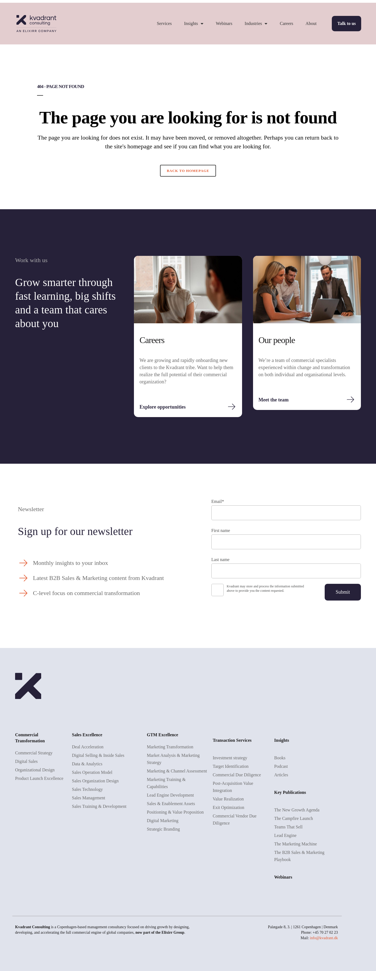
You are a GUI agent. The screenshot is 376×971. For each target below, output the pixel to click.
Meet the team (274, 400)
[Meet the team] (350, 399)
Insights (194, 24)
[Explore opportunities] (232, 407)
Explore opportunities (162, 407)
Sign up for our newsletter (75, 531)
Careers (286, 23)
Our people (277, 340)
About (310, 23)
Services (164, 23)
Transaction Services (232, 740)
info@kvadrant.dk (324, 938)
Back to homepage (188, 171)
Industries (256, 24)
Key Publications (290, 792)
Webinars (224, 23)
